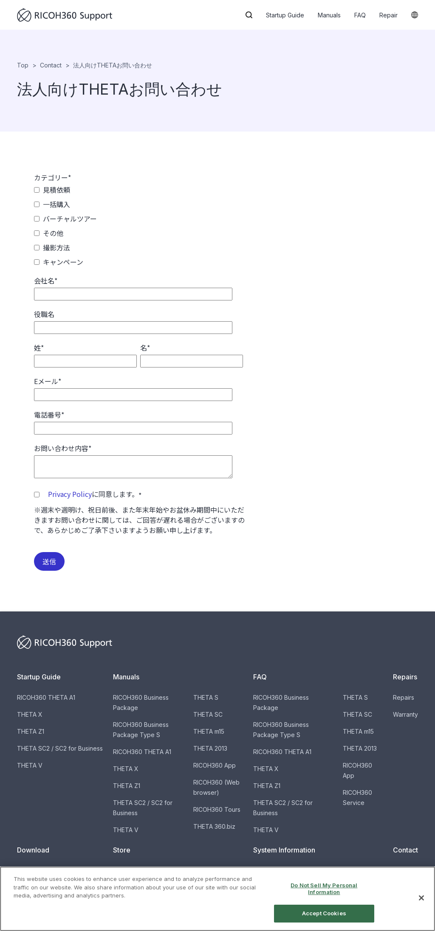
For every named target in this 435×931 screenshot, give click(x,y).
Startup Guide (285, 15)
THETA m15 (208, 731)
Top (22, 65)
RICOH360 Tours (216, 809)
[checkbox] (138, 226)
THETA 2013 (210, 748)
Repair (388, 15)
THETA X (29, 714)
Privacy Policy (70, 494)
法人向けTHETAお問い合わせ (112, 65)
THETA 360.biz (214, 826)
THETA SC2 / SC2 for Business (60, 748)
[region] (217, 899)
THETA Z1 (30, 731)
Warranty (405, 714)
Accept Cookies (324, 913)
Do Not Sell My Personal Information (324, 888)
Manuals (329, 15)
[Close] (421, 898)
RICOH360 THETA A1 (46, 697)
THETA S (205, 697)
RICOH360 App (214, 765)
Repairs (403, 697)
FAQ (360, 15)
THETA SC (208, 714)
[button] (249, 14)
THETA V (29, 765)
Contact (51, 65)
